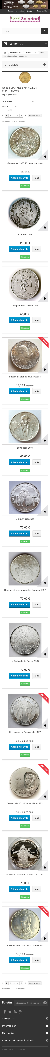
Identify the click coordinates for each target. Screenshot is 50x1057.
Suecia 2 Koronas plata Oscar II (25, 376)
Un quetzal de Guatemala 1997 (25, 732)
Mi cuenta (8, 1033)
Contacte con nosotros (16, 11)
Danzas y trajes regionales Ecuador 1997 (25, 590)
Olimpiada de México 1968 (25, 305)
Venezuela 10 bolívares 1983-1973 (25, 803)
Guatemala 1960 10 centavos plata (25, 163)
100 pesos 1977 (25, 448)
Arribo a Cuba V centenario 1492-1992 (25, 874)
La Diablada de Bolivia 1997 (25, 661)
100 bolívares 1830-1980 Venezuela (25, 945)
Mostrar (5, 106)
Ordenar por (7, 101)
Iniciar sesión (42, 11)
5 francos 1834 (24, 234)
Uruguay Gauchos (25, 519)
